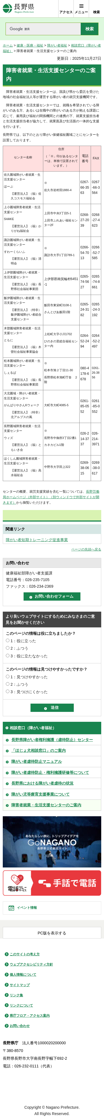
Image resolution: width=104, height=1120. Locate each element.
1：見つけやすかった (29, 677)
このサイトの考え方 (25, 954)
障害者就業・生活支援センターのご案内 (46, 805)
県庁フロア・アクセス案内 (30, 1016)
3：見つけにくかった (29, 692)
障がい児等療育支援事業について (40, 794)
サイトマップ (20, 985)
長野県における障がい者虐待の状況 (42, 783)
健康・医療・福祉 (30, 45)
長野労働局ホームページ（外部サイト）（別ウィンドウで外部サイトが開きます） (51, 497)
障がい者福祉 (57, 45)
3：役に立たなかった (29, 656)
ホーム (8, 45)
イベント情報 (27, 908)
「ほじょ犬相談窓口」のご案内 (38, 750)
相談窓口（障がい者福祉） (33, 728)
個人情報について (23, 975)
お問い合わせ (20, 1026)
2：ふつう (19, 648)
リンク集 (16, 995)
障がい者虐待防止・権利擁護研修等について (50, 772)
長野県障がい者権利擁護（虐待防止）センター (52, 739)
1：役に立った (23, 641)
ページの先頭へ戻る (86, 549)
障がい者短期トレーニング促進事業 (37, 540)
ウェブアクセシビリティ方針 (31, 964)
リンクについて (21, 1005)
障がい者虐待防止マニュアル (36, 761)
